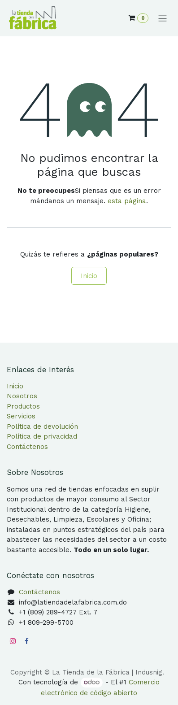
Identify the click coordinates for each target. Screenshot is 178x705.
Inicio (89, 276)
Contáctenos (27, 447)
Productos (23, 406)
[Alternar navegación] (162, 18)
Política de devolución (42, 426)
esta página (127, 201)
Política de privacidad (42, 436)
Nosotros (22, 396)
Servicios (21, 416)
